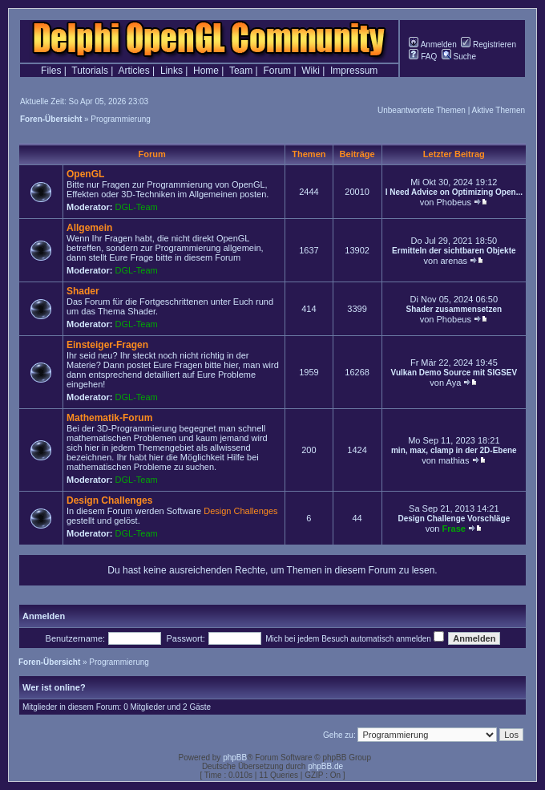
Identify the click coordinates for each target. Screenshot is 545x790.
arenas (453, 260)
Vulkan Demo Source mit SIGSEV (454, 372)
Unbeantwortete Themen (421, 110)
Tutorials (89, 70)
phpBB (235, 757)
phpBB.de (325, 766)
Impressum (353, 70)
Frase (454, 528)
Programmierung (120, 119)
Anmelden (432, 44)
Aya (454, 382)
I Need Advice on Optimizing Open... (454, 192)
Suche (459, 56)
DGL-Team (136, 207)
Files (51, 70)
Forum (277, 70)
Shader (83, 291)
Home (206, 70)
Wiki (310, 70)
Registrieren (488, 44)
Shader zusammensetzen (454, 309)
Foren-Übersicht (51, 119)
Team (240, 70)
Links (171, 70)
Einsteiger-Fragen (107, 344)
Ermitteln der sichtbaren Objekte (454, 250)
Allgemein (89, 227)
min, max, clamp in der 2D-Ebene (454, 450)
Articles (133, 70)
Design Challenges (109, 500)
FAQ (423, 56)
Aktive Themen (498, 110)
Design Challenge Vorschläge (454, 518)
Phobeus (453, 202)
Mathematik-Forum (109, 417)
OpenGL (85, 174)
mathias (454, 460)
